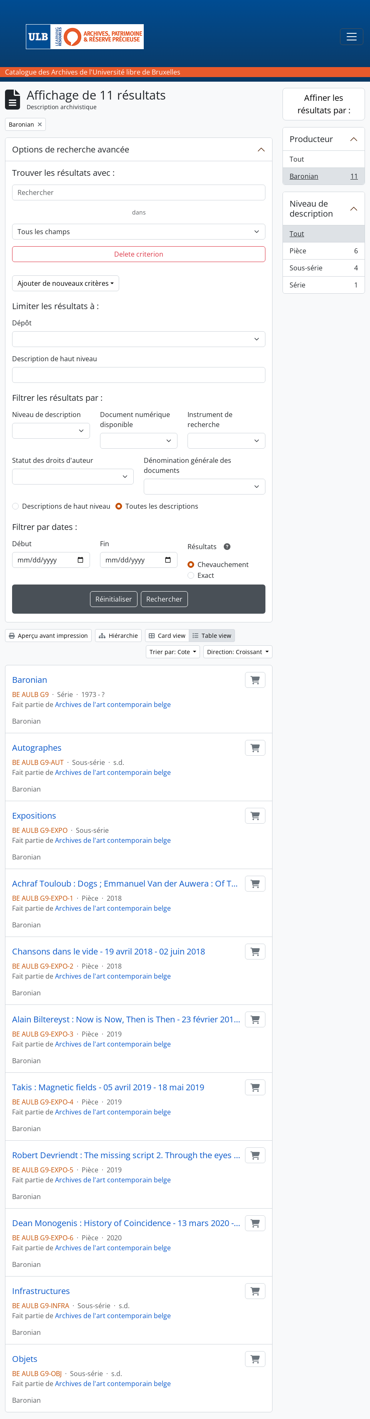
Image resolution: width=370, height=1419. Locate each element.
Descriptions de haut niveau (66, 506)
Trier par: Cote (171, 652)
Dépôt (22, 322)
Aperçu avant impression (48, 636)
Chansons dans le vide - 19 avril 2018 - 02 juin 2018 (108, 952)
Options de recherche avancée (70, 149)
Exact (206, 575)
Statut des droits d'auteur (52, 460)
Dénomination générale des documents (187, 465)
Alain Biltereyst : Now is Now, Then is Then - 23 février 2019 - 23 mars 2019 (127, 1019)
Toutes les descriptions (161, 506)
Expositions (34, 816)
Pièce (323, 253)
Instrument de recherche (210, 419)
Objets (25, 1359)
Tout (297, 159)
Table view (211, 636)
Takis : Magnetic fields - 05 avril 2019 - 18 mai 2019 (108, 1087)
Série (323, 286)
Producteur (311, 139)
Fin (104, 543)
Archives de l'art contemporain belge (113, 704)
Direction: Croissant (235, 652)
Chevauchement (223, 564)
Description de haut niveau (54, 358)
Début (22, 543)
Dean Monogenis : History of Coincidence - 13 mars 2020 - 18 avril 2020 (127, 1223)
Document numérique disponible (135, 419)
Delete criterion (138, 254)
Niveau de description (46, 414)
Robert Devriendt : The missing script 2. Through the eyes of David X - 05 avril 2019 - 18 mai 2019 (127, 1155)
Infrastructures (41, 1291)
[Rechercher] (138, 192)
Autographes (37, 748)
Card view (167, 636)
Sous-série (323, 270)
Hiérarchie (118, 636)
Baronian (29, 680)
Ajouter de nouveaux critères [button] (63, 283)
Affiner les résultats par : (324, 104)
